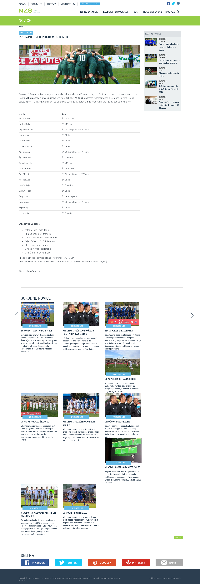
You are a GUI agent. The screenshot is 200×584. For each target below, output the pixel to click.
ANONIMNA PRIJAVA (68, 4)
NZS (135, 11)
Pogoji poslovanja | (109, 578)
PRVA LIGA (22, 4)
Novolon (178, 578)
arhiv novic (178, 538)
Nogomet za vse (152, 11)
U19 (30, 33)
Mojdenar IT (170, 578)
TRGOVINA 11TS (36, 4)
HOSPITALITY (51, 4)
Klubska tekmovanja (115, 11)
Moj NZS (170, 11)
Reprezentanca (88, 11)
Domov (21, 27)
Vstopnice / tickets (90, 4)
